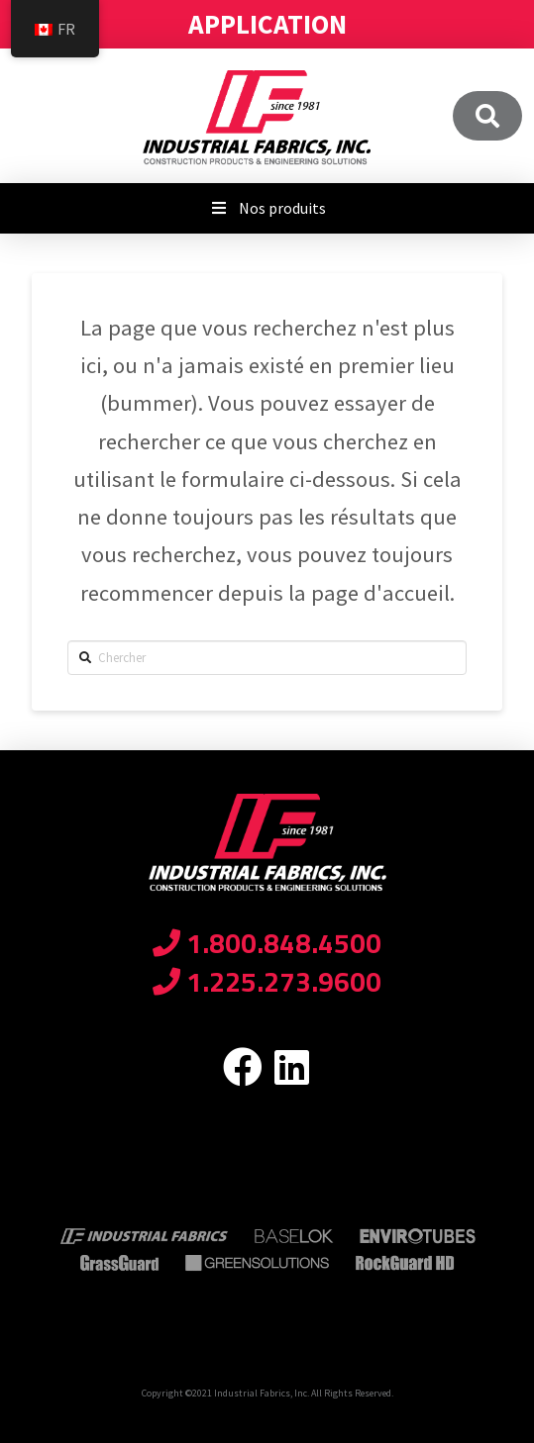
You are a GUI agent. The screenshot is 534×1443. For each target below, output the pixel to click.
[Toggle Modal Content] (487, 116)
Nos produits (266, 208)
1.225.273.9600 (267, 981)
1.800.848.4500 (267, 942)
